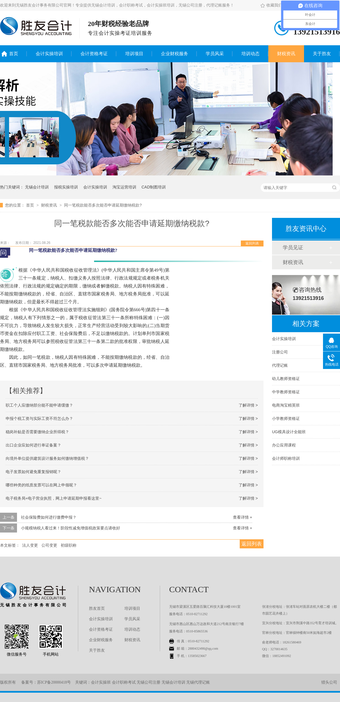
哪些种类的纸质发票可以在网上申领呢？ (41, 485)
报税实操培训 (66, 187)
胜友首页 (97, 608)
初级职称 (68, 545)
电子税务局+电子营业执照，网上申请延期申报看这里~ (53, 498)
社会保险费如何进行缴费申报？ (48, 517)
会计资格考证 (94, 53)
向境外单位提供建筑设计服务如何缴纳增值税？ (47, 458)
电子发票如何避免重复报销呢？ (33, 471)
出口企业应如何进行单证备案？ (33, 445)
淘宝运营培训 (124, 187)
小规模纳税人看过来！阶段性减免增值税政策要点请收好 (70, 528)
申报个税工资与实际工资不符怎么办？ (39, 418)
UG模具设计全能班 (289, 432)
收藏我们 (271, 5)
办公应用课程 (284, 445)
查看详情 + (242, 517)
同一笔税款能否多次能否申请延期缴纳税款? (103, 205)
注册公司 (280, 352)
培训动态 (250, 53)
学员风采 (215, 53)
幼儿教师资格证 (286, 378)
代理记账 (280, 365)
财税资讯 (286, 53)
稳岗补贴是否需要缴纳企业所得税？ (37, 432)
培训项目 (134, 53)
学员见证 (293, 247)
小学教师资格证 (286, 418)
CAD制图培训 (153, 187)
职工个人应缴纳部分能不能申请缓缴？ (39, 405)
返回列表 (252, 243)
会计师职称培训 (286, 458)
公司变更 (49, 545)
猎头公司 (329, 682)
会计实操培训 (49, 53)
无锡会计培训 (37, 187)
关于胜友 (322, 53)
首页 (13, 53)
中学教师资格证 (286, 392)
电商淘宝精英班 (286, 405)
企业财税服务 (174, 53)
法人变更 (30, 545)
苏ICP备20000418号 (54, 682)
